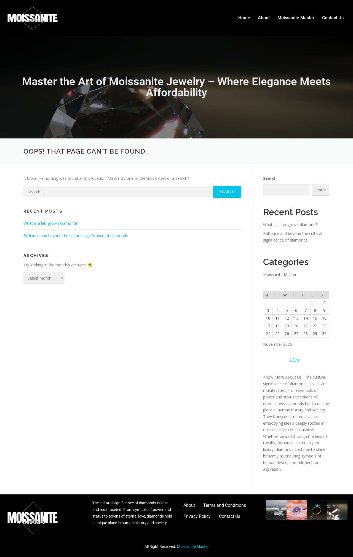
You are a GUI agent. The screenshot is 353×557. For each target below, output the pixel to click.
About (264, 17)
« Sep (294, 359)
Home (244, 17)
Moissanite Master (295, 17)
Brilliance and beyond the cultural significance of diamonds (75, 235)
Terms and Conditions (224, 505)
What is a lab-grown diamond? (50, 223)
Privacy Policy (197, 516)
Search (270, 178)
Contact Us (333, 17)
